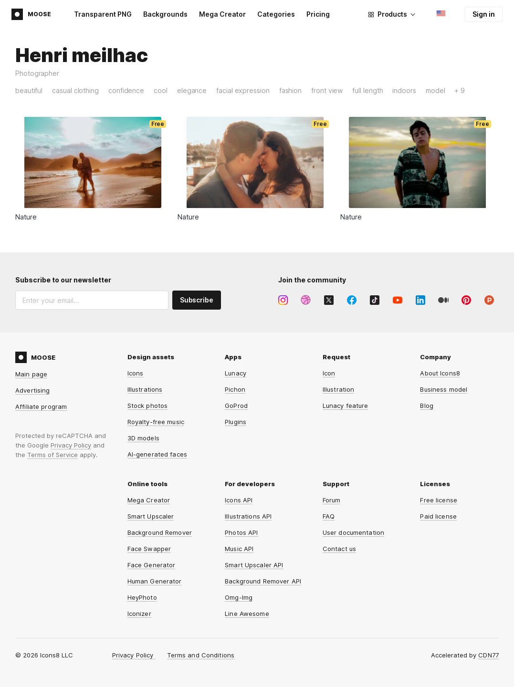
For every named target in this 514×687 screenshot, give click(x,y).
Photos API (241, 532)
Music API (239, 548)
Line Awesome (247, 613)
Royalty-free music (155, 422)
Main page (31, 374)
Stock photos (147, 405)
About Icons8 (440, 373)
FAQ (329, 516)
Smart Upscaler (150, 516)
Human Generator (154, 581)
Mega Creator (222, 14)
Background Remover (159, 532)
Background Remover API (263, 581)
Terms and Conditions (201, 655)
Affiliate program (41, 406)
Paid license (438, 516)
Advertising (32, 390)
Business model (443, 389)
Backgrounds (165, 14)
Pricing (318, 14)
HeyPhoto (142, 597)
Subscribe (196, 300)
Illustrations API (248, 516)
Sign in (483, 14)
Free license (438, 500)
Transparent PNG (103, 14)
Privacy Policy (71, 445)
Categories (276, 14)
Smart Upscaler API (254, 565)
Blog (426, 405)
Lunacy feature (345, 405)
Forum (332, 500)
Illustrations (145, 389)
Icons (135, 373)
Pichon (235, 389)
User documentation (353, 532)
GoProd (236, 405)
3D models (143, 438)
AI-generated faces (157, 454)
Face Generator (151, 565)
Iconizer (139, 613)
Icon (329, 373)
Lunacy (235, 373)
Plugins (235, 422)
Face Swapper (149, 548)
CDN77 (488, 655)
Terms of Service (52, 454)
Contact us (339, 548)
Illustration (339, 389)
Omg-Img (238, 597)
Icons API (238, 500)
